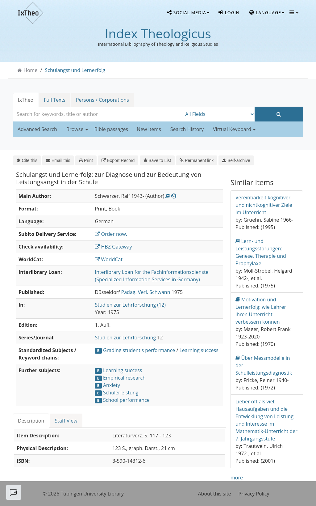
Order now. (111, 234)
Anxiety (111, 385)
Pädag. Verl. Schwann (145, 292)
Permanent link (197, 160)
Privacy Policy (254, 493)
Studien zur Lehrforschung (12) (130, 304)
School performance (126, 400)
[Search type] (218, 114)
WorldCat (109, 259)
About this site (214, 493)
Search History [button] (187, 129)
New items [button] (149, 129)
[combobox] (97, 114)
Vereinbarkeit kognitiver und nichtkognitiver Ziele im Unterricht (263, 205)
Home (30, 70)
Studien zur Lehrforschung (125, 337)
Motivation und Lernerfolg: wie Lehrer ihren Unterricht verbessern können (260, 310)
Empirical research (124, 377)
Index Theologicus (158, 33)
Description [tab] (31, 420)
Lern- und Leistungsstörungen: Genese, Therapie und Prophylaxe (260, 252)
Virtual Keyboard (234, 129)
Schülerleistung (120, 392)
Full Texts (54, 99)
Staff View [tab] (66, 420)
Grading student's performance (139, 350)
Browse (77, 129)
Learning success (198, 350)
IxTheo (25, 99)
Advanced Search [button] (37, 129)
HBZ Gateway (113, 246)
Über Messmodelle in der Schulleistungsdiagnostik (263, 365)
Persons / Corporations (102, 99)
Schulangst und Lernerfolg (75, 70)
